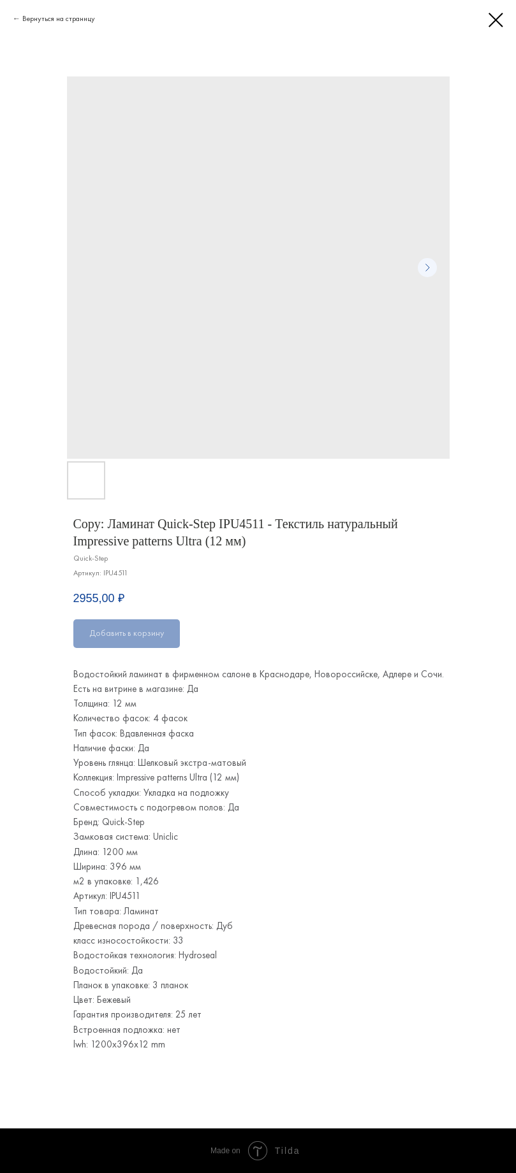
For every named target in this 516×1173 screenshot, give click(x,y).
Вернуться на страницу (58, 18)
